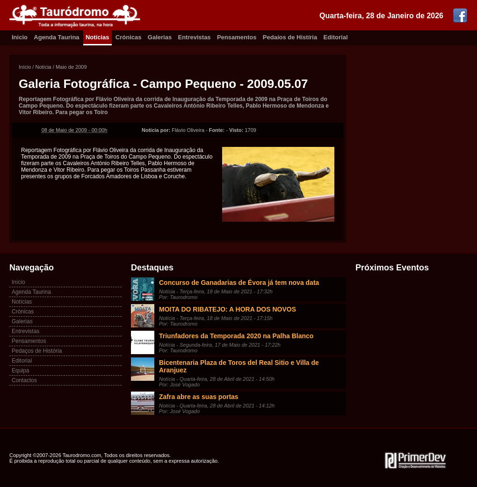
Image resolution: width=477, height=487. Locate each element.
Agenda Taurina (56, 37)
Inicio (20, 37)
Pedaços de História (37, 351)
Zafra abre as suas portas (198, 396)
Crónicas (129, 37)
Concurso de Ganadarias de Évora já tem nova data (239, 282)
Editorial (336, 37)
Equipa (20, 370)
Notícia (43, 67)
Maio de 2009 (71, 67)
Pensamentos (237, 37)
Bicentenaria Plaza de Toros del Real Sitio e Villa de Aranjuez (239, 366)
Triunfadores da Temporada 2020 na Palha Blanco (236, 336)
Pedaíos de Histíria (290, 37)
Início (25, 67)
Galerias (160, 37)
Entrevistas (194, 37)
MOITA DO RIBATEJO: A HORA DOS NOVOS (227, 309)
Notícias (97, 37)
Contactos (24, 380)
